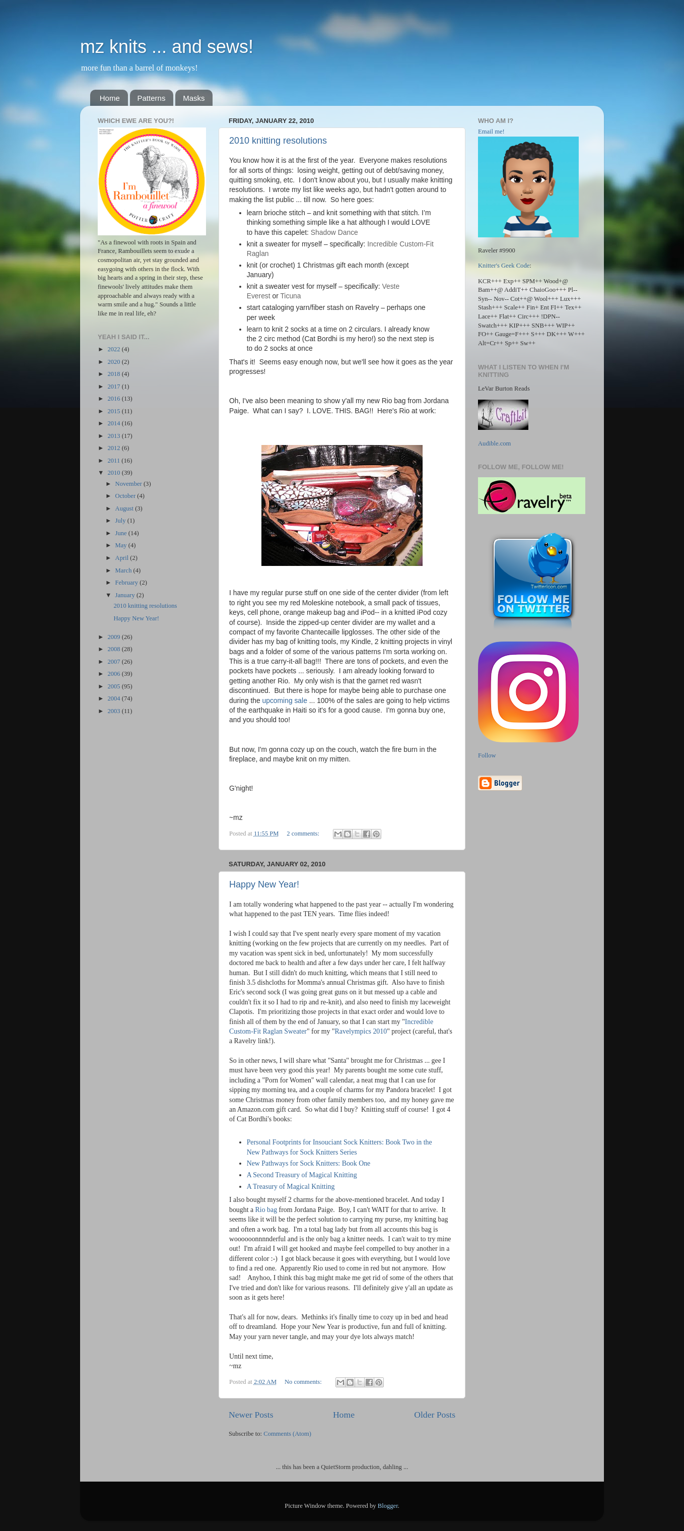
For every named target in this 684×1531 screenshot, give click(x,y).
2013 (114, 435)
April (122, 557)
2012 (114, 448)
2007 (114, 661)
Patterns (152, 98)
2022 (114, 349)
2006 (114, 673)
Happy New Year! (264, 884)
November (129, 483)
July (121, 520)
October (126, 495)
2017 (114, 386)
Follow (487, 755)
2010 (114, 472)
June (121, 533)
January (125, 595)
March (124, 570)
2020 (114, 361)
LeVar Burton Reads (504, 388)
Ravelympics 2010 (361, 1031)
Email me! (491, 131)
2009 (114, 637)
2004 (114, 698)
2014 (114, 423)
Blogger (388, 1505)
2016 (114, 398)
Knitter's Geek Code (503, 265)
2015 (114, 411)
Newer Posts (251, 1415)
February (127, 582)
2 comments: (304, 833)
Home (110, 98)
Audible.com (494, 443)
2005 (114, 686)
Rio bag (266, 1210)
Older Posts (434, 1415)
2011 (114, 460)
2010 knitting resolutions (278, 141)
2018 (114, 373)
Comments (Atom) (287, 1433)
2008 (114, 649)
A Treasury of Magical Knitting (291, 1186)
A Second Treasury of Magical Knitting (302, 1175)
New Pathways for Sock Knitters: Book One (309, 1163)
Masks (193, 98)
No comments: (304, 1381)
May (121, 545)
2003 (114, 711)
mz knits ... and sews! (166, 46)
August (125, 508)
